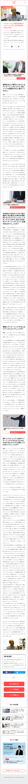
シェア (14, 46)
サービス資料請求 (14, 689)
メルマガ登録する (14, 695)
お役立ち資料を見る (14, 684)
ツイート (22, 46)
